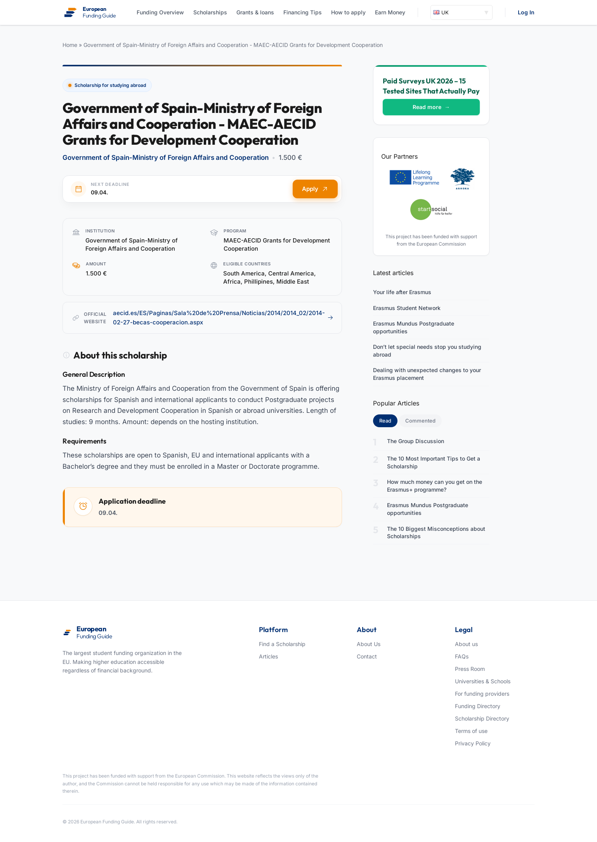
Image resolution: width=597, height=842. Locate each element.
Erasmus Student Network (407, 308)
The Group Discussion (415, 441)
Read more (431, 107)
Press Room (470, 668)
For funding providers (482, 693)
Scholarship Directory (482, 718)
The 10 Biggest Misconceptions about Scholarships (436, 532)
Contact (367, 656)
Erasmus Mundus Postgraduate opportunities (413, 327)
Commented (420, 421)
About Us (368, 644)
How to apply (348, 12)
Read (388, 420)
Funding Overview (160, 12)
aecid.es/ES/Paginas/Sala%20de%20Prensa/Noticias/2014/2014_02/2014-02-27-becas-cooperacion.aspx (223, 317)
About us (466, 644)
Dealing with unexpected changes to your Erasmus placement (427, 374)
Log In (526, 12)
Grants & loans (255, 12)
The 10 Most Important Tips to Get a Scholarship (433, 462)
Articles (268, 656)
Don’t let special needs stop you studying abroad (427, 350)
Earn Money (390, 12)
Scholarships (210, 12)
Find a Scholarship (282, 644)
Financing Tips (302, 12)
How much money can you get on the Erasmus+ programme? (434, 485)
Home (69, 45)
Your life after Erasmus (402, 292)
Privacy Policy (473, 743)
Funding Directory (477, 706)
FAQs (462, 656)
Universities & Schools (482, 681)
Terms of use (471, 731)
